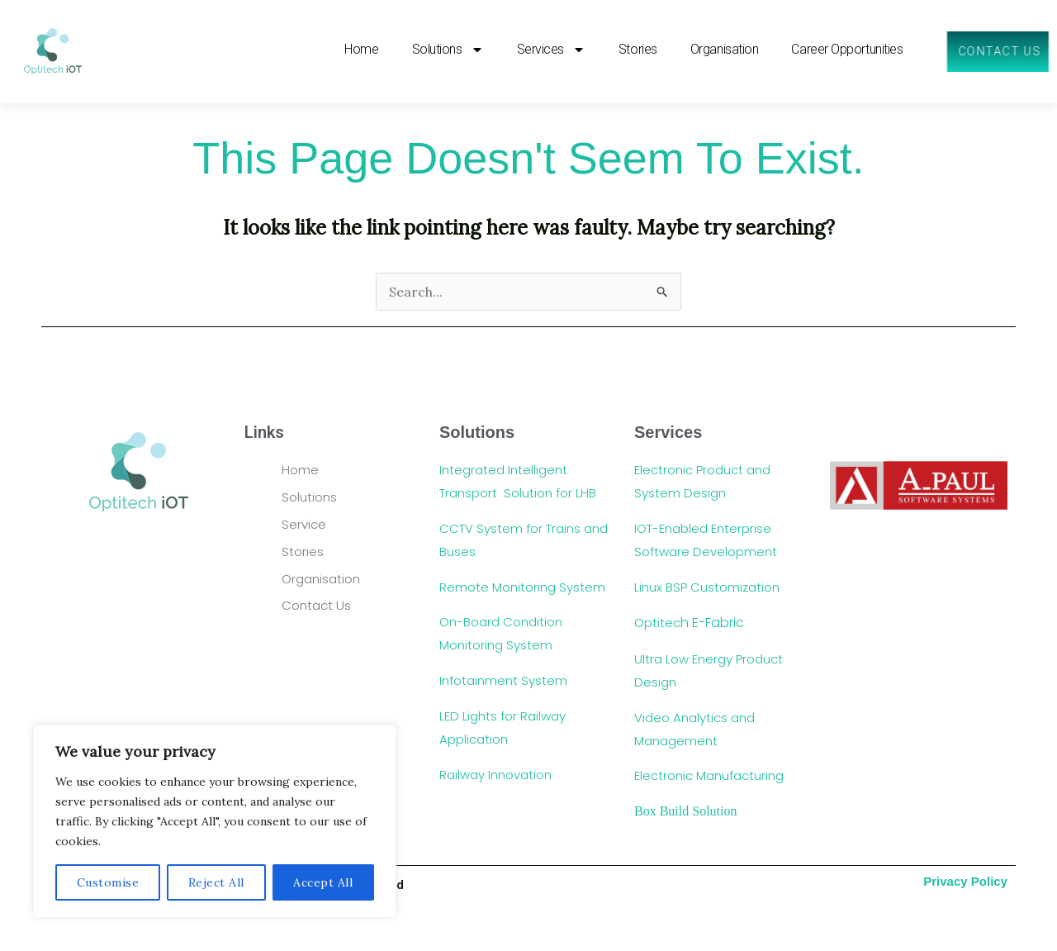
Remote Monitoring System (524, 587)
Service (304, 524)
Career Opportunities (847, 50)
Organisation (724, 50)
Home (361, 50)
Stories (637, 50)
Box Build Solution (687, 811)
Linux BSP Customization (708, 587)
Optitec (689, 622)
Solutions (311, 497)
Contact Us (318, 605)
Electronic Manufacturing (710, 775)
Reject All (216, 882)
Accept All (323, 882)
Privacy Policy (965, 881)
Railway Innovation (495, 774)
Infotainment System (505, 680)
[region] (214, 821)
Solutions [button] (447, 50)
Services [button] (550, 50)
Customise (108, 882)
